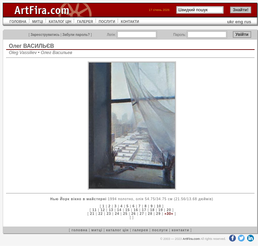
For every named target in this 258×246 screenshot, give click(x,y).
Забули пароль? (76, 35)
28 (150, 214)
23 (109, 214)
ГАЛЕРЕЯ (85, 22)
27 (142, 214)
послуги (160, 230)
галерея (140, 230)
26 (133, 214)
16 (136, 210)
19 (160, 210)
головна (79, 230)
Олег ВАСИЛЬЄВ (31, 46)
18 (152, 210)
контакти (180, 230)
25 (125, 214)
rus (247, 21)
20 (169, 210)
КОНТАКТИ (130, 22)
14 (119, 210)
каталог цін (117, 230)
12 (102, 210)
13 (111, 210)
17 (144, 210)
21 (92, 214)
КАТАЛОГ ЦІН (60, 22)
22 (100, 214)
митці (96, 230)
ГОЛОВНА (18, 22)
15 (127, 210)
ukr (230, 21)
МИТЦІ (37, 22)
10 (159, 206)
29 (158, 214)
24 (117, 214)
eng (239, 21)
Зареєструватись (45, 35)
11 (94, 210)
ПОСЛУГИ (107, 22)
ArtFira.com (191, 239)
